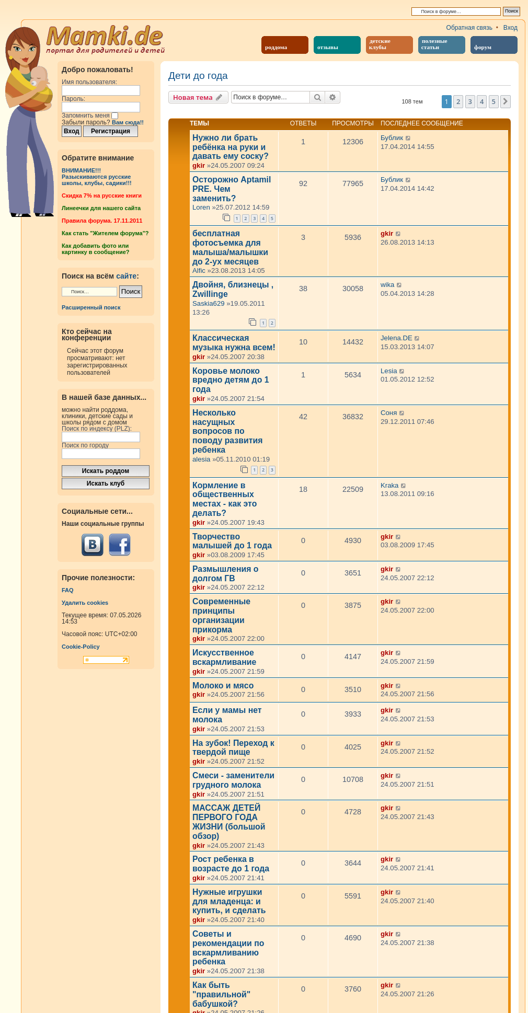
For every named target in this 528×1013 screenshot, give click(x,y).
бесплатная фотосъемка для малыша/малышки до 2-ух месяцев (230, 247)
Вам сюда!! (128, 122)
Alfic (198, 270)
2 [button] (458, 101)
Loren (201, 207)
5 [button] (494, 101)
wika (387, 285)
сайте (126, 276)
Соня (389, 413)
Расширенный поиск (91, 307)
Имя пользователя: (89, 82)
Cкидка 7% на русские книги (102, 195)
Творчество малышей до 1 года (232, 541)
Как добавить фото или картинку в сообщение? (95, 249)
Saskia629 (208, 303)
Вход (510, 27)
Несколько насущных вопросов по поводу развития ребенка (227, 431)
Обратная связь (469, 27)
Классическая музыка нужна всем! (234, 342)
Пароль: (73, 98)
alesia (201, 459)
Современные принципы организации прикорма (221, 615)
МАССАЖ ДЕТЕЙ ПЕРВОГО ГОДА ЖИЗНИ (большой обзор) (229, 821)
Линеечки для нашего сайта (101, 208)
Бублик (392, 138)
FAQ (68, 590)
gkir (198, 165)
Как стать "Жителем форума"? (105, 233)
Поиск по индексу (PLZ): (97, 428)
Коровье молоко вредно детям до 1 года (230, 380)
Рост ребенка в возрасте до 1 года (230, 864)
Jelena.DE (396, 338)
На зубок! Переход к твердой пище (233, 748)
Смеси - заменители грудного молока (233, 780)
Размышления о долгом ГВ (225, 574)
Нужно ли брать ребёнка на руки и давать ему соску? (230, 147)
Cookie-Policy (81, 646)
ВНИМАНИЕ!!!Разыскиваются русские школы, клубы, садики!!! (97, 176)
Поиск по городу (85, 445)
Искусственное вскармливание (224, 657)
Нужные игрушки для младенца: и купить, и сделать (229, 901)
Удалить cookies (85, 603)
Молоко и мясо (223, 685)
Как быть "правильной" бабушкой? (221, 994)
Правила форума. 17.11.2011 (102, 220)
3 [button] (470, 101)
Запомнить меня (90, 115)
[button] (505, 101)
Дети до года (198, 76)
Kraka (389, 485)
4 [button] (482, 101)
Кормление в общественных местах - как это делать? (224, 499)
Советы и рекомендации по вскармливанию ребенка (228, 947)
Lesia (389, 371)
